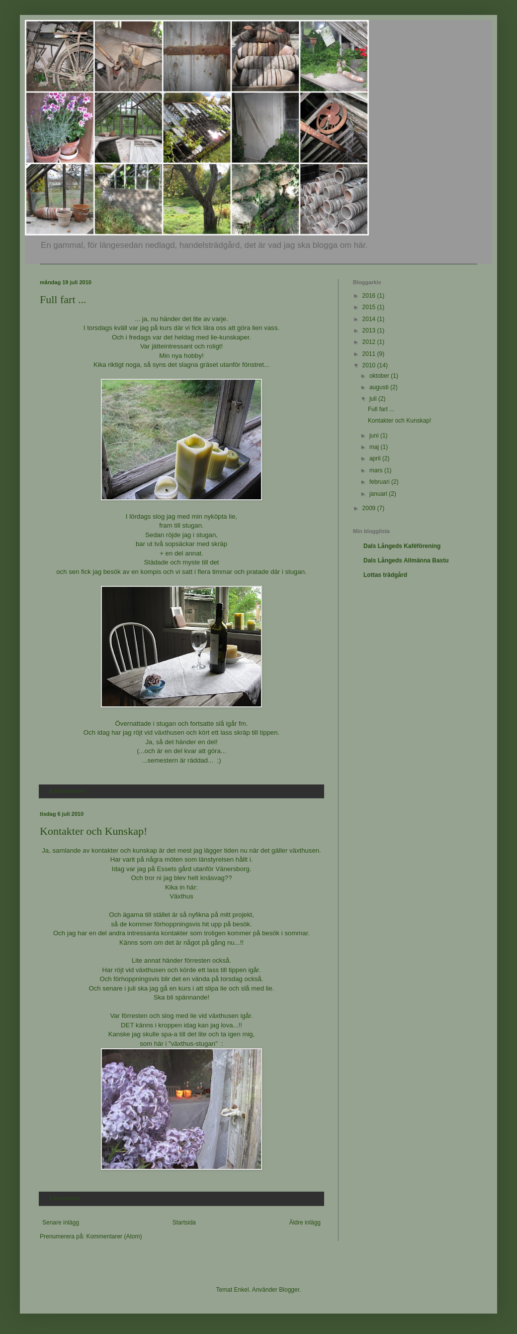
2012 (369, 341)
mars (376, 470)
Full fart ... (63, 299)
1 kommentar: (66, 1198)
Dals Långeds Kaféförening (401, 546)
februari (380, 481)
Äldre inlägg (305, 1222)
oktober (380, 375)
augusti (379, 387)
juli (373, 398)
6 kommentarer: (68, 791)
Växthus (181, 896)
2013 (369, 330)
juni (374, 435)
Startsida (184, 1222)
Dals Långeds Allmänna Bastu (406, 560)
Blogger (289, 1289)
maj (375, 447)
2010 (369, 365)
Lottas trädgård (385, 574)
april (375, 458)
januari (379, 493)
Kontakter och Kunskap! (93, 831)
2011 (369, 353)
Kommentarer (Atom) (114, 1236)
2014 (369, 319)
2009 (369, 508)
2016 (369, 295)
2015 (369, 307)
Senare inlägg (60, 1222)
